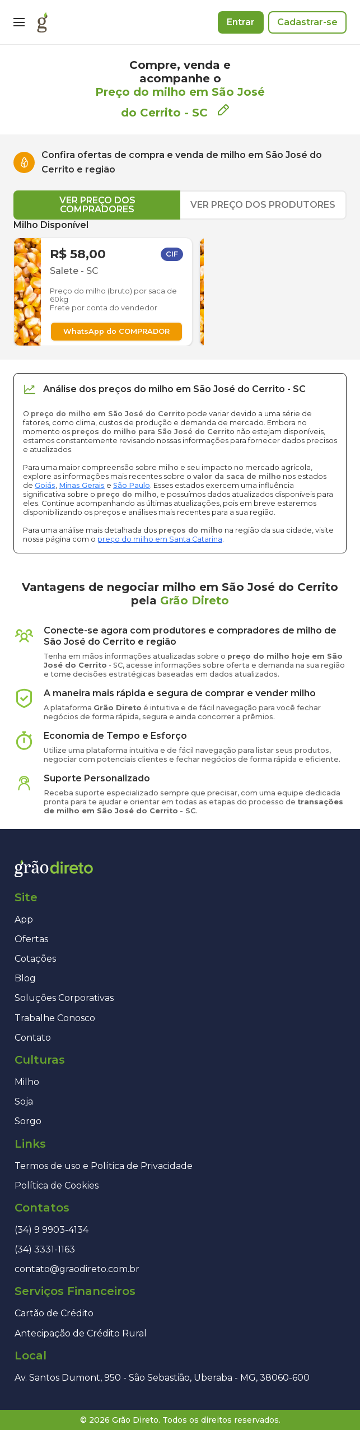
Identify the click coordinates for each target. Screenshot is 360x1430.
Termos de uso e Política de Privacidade (104, 1166)
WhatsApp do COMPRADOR (116, 331)
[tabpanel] (180, 283)
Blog (25, 978)
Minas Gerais (82, 485)
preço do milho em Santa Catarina (159, 539)
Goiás (45, 485)
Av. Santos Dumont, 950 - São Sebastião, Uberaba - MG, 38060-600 (162, 1377)
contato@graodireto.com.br (77, 1269)
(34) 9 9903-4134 (51, 1229)
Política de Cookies (57, 1185)
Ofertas (31, 939)
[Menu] (19, 22)
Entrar (241, 22)
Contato (33, 1037)
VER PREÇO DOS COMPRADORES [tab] (97, 205)
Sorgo (28, 1121)
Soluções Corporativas (64, 998)
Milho (27, 1082)
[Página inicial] (42, 22)
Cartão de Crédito (54, 1313)
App (24, 919)
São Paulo (131, 485)
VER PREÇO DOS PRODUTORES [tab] (262, 204)
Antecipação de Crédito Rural (81, 1333)
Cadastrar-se (307, 22)
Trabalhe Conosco (55, 1018)
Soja (24, 1101)
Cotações (35, 958)
